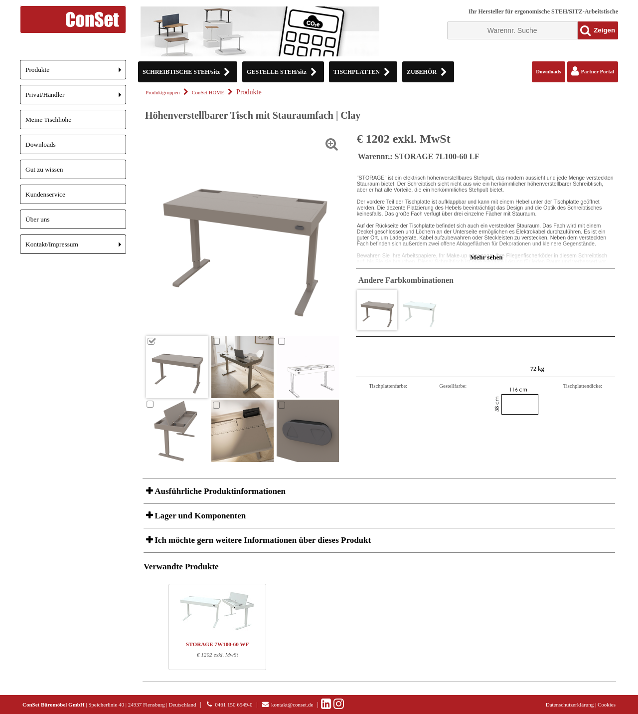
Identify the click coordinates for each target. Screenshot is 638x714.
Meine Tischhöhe (48, 119)
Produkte (75, 72)
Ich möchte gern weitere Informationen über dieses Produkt (262, 540)
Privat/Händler (75, 97)
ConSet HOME (208, 92)
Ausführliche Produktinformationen (219, 491)
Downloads (40, 144)
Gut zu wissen (44, 169)
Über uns (37, 219)
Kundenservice (45, 194)
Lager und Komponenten (199, 515)
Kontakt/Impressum (75, 247)
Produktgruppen (163, 92)
